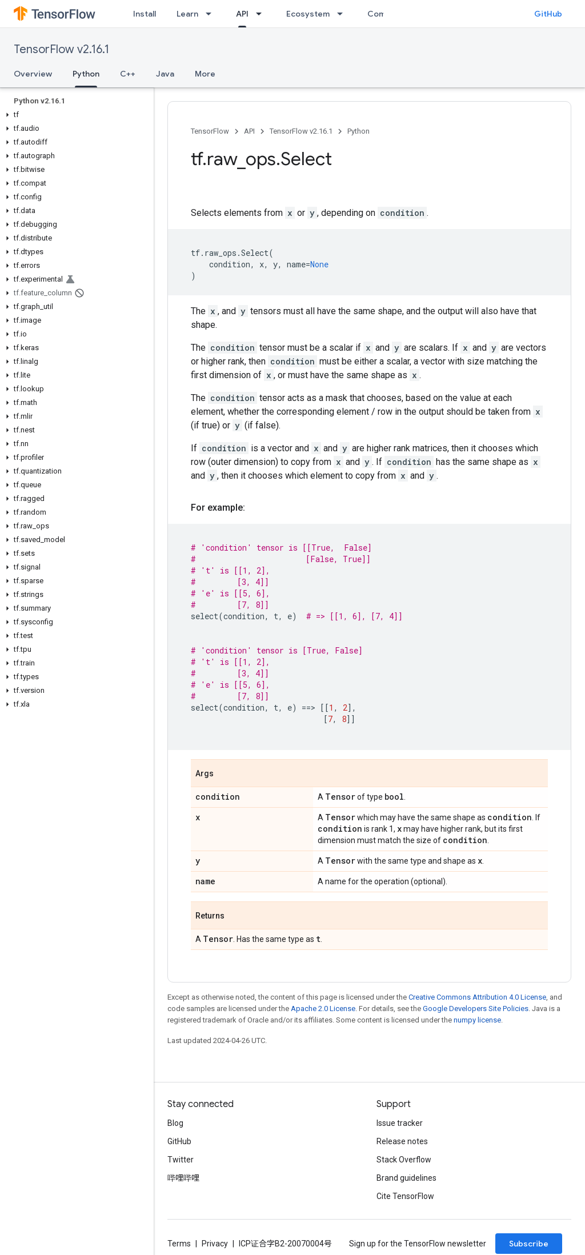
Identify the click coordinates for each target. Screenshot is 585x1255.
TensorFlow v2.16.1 (61, 49)
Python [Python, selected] (86, 74)
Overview (33, 74)
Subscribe (528, 1243)
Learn (187, 14)
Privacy (215, 1243)
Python (358, 131)
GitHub (548, 14)
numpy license (477, 1020)
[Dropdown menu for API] (262, 13)
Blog (175, 1123)
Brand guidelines (406, 1177)
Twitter (180, 1159)
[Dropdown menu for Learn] (212, 13)
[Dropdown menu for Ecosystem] (343, 13)
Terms (179, 1243)
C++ (127, 74)
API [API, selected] (242, 14)
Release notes (402, 1141)
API (249, 131)
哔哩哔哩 (183, 1177)
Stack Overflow (403, 1159)
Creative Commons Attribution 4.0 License (477, 997)
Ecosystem (308, 14)
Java (165, 74)
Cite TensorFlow (405, 1196)
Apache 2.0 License (323, 1008)
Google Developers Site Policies (475, 1008)
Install (144, 14)
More (205, 74)
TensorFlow (210, 131)
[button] (74, 115)
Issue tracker (399, 1123)
